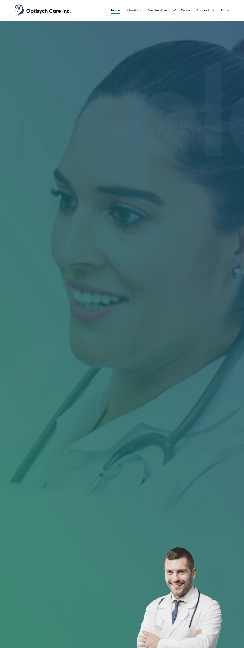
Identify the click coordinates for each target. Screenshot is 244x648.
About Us (134, 10)
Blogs (225, 10)
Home (115, 10)
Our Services (158, 10)
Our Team (182, 10)
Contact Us (205, 10)
